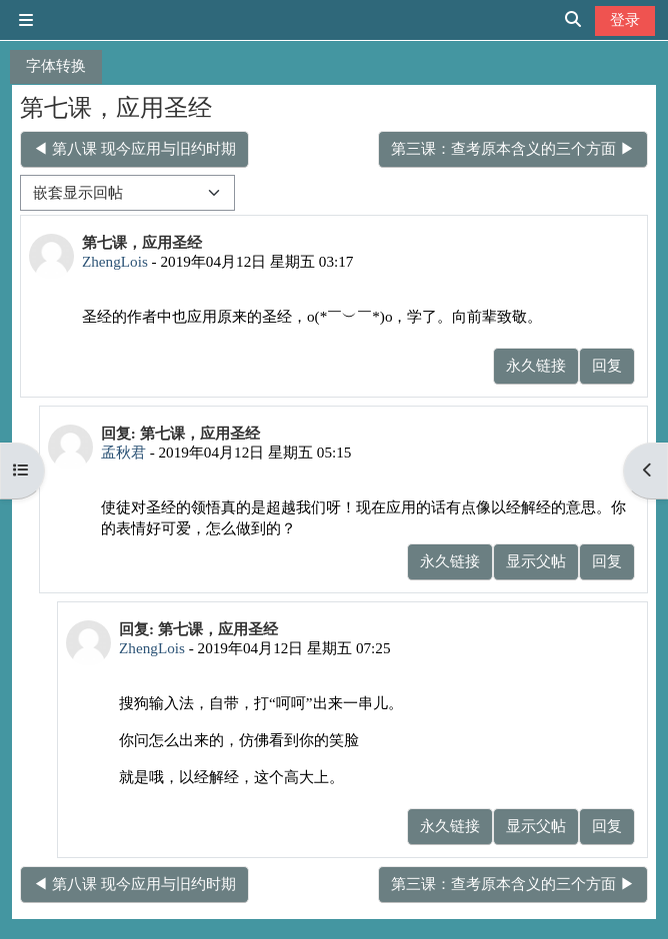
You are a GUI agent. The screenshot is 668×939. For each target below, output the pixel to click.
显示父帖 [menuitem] (536, 560)
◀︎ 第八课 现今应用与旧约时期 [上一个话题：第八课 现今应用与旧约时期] (134, 148)
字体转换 (56, 65)
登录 (625, 19)
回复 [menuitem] (607, 365)
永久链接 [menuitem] (536, 365)
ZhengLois (115, 261)
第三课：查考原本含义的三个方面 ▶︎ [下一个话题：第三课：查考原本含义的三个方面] (513, 148)
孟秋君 (123, 452)
